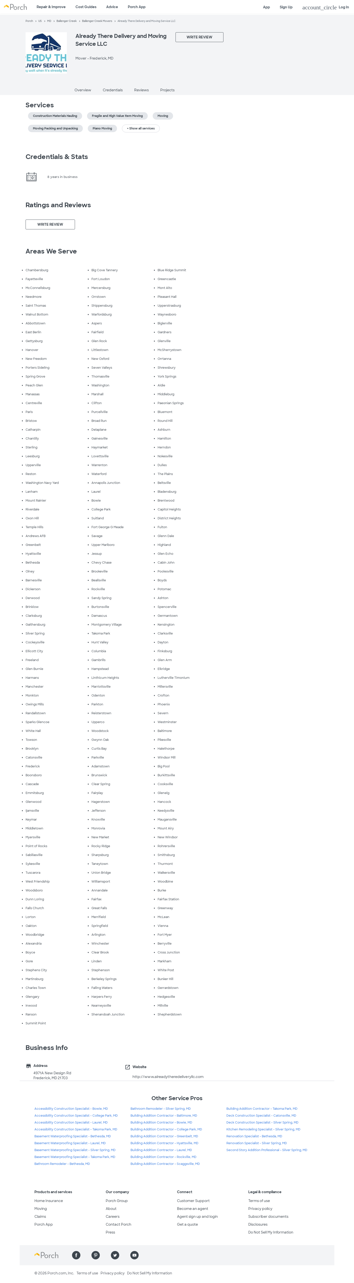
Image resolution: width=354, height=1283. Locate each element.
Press (110, 1232)
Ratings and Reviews (58, 205)
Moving (40, 1208)
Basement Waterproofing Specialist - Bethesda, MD (72, 1136)
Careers (112, 1216)
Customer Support (193, 1201)
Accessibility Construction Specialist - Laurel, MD (71, 1123)
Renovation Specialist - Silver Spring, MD (256, 1143)
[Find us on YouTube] (134, 1255)
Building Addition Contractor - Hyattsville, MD (164, 1143)
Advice (112, 7)
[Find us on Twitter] (115, 1255)
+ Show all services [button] (141, 128)
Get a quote (187, 1224)
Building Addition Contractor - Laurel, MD (161, 1150)
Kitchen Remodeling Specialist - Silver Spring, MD (263, 1129)
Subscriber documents (268, 1216)
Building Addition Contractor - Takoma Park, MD (261, 1109)
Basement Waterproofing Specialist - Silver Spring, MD (75, 1150)
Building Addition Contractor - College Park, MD (166, 1129)
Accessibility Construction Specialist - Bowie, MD (71, 1109)
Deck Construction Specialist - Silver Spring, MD (262, 1123)
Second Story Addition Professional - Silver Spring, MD (266, 1150)
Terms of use (259, 1201)
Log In (325, 7)
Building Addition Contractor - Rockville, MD (163, 1157)
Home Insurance (48, 1201)
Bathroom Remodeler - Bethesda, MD (62, 1164)
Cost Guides (85, 7)
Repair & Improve (51, 7)
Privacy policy (260, 1208)
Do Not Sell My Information (270, 1232)
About (111, 1208)
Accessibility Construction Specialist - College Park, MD (76, 1116)
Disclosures (257, 1224)
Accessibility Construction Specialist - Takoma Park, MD (75, 1129)
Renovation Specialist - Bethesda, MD (254, 1136)
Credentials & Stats (57, 157)
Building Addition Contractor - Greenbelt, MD (164, 1136)
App (266, 7)
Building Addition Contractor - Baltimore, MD (164, 1116)
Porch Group (117, 1201)
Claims (40, 1216)
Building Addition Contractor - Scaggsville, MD (165, 1164)
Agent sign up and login (197, 1216)
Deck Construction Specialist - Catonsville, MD (261, 1116)
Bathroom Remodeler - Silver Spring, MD (161, 1109)
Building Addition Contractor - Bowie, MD (161, 1123)
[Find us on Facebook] (76, 1255)
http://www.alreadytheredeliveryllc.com (168, 1077)
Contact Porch (118, 1224)
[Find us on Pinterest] (95, 1255)
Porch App (137, 7)
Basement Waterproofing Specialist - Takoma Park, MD (74, 1157)
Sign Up (286, 7)
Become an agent (192, 1208)
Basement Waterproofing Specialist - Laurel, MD (70, 1143)
